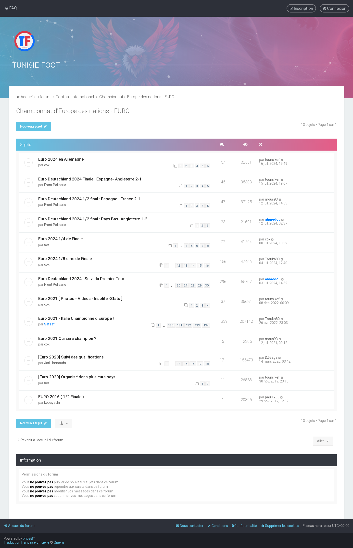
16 (207, 265)
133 (197, 324)
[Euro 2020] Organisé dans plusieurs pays (76, 376)
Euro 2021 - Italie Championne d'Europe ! (76, 317)
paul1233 (272, 396)
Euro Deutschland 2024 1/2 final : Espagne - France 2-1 (89, 198)
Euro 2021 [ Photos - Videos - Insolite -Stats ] (80, 297)
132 (188, 324)
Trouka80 (272, 258)
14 (192, 265)
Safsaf (49, 323)
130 (170, 324)
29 (200, 284)
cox (47, 164)
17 (200, 363)
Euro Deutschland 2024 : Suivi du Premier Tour (81, 277)
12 (178, 265)
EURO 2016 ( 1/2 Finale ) (61, 395)
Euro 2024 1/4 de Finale (60, 238)
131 (179, 324)
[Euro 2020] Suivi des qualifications (71, 356)
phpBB (28, 538)
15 (200, 265)
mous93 (271, 199)
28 (192, 284)
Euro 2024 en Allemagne (61, 158)
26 (178, 284)
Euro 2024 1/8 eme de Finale (65, 257)
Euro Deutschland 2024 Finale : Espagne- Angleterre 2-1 (90, 178)
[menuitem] (11, 8)
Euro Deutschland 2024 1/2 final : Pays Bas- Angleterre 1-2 (92, 218)
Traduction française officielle (26, 542)
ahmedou (272, 219)
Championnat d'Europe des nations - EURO (73, 110)
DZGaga (271, 357)
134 (206, 324)
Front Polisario (55, 184)
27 (185, 284)
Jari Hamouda (55, 362)
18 (207, 363)
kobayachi (52, 402)
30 (207, 284)
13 (185, 265)
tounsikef (272, 159)
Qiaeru (59, 542)
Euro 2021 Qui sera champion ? (67, 337)
